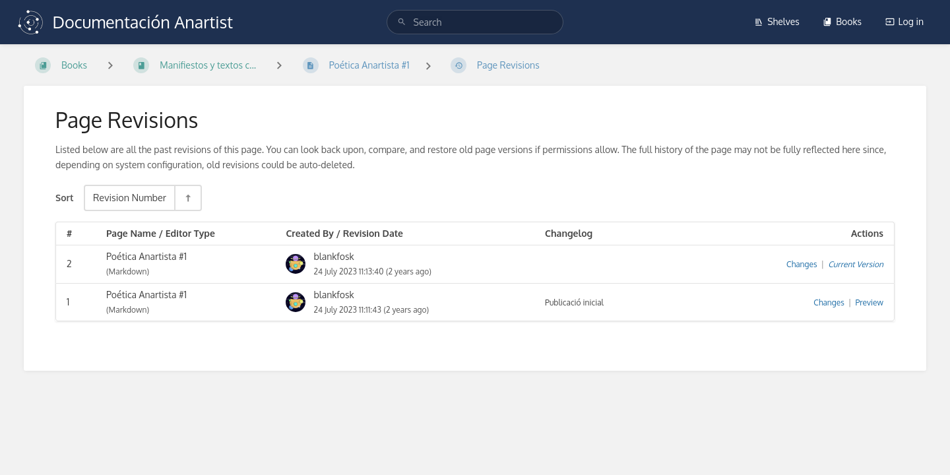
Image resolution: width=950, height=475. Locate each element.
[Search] (401, 22)
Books (842, 21)
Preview (869, 302)
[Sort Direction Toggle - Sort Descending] (187, 197)
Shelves (777, 21)
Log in (904, 21)
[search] (475, 22)
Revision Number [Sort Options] (129, 197)
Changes (801, 264)
